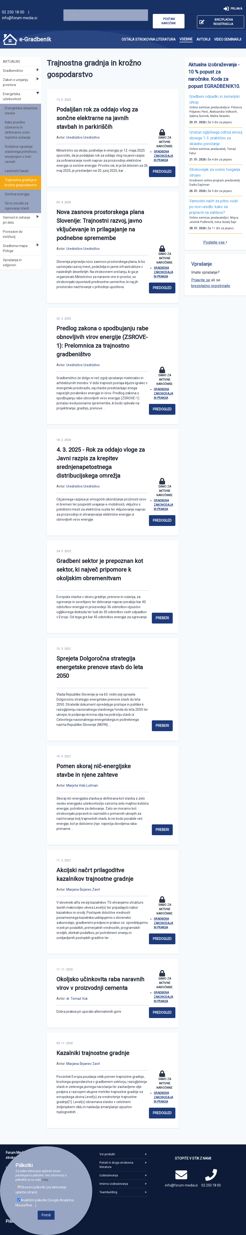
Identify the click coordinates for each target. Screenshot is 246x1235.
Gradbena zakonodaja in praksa (163, 156)
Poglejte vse (214, 242)
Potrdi (46, 1215)
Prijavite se (200, 280)
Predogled (162, 171)
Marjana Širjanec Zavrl (83, 889)
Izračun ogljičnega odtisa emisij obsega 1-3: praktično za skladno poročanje (215, 138)
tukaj (45, 1179)
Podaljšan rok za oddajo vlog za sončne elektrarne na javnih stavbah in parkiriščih (97, 118)
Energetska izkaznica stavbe (21, 110)
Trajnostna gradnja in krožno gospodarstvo (21, 182)
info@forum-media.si (19, 18)
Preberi (162, 618)
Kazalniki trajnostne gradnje (92, 1053)
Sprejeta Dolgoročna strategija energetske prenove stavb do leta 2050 (99, 667)
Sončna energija (17, 194)
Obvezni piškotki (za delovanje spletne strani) (40, 1189)
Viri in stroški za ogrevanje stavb (17, 205)
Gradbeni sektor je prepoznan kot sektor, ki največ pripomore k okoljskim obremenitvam (99, 570)
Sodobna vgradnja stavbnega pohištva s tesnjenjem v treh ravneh (21, 154)
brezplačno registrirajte (210, 286)
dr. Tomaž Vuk (77, 998)
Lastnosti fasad (16, 171)
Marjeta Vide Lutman (82, 785)
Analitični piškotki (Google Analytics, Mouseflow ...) (44, 1202)
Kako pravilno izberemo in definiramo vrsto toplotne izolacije (18, 129)
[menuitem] (149, 39)
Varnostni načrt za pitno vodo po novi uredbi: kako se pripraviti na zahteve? (213, 207)
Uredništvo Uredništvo (83, 137)
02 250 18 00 (13, 12)
